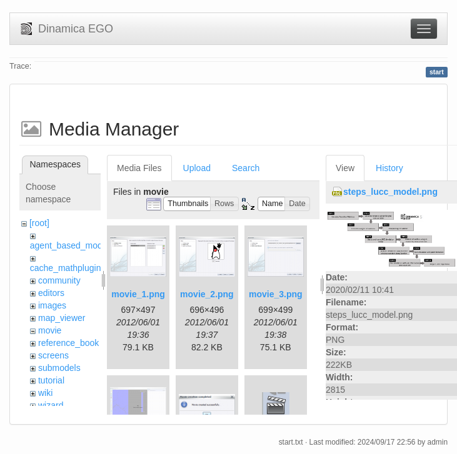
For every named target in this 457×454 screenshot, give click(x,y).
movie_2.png (207, 294)
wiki (45, 393)
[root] (39, 223)
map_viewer (61, 318)
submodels (59, 368)
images (52, 305)
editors (51, 293)
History (389, 168)
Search (245, 168)
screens (53, 355)
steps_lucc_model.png (390, 192)
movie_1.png (138, 294)
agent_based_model (69, 245)
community (59, 280)
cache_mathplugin (65, 268)
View (345, 168)
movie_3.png (276, 294)
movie (49, 330)
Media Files (139, 168)
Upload (197, 168)
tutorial (51, 380)
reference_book (68, 343)
